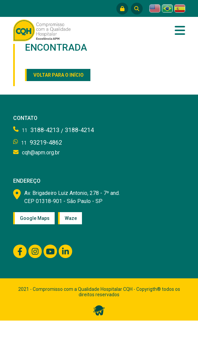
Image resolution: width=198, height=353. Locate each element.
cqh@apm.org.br (41, 152)
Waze (71, 218)
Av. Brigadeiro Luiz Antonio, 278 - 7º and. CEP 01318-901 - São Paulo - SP (72, 197)
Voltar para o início (58, 75)
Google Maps (35, 218)
